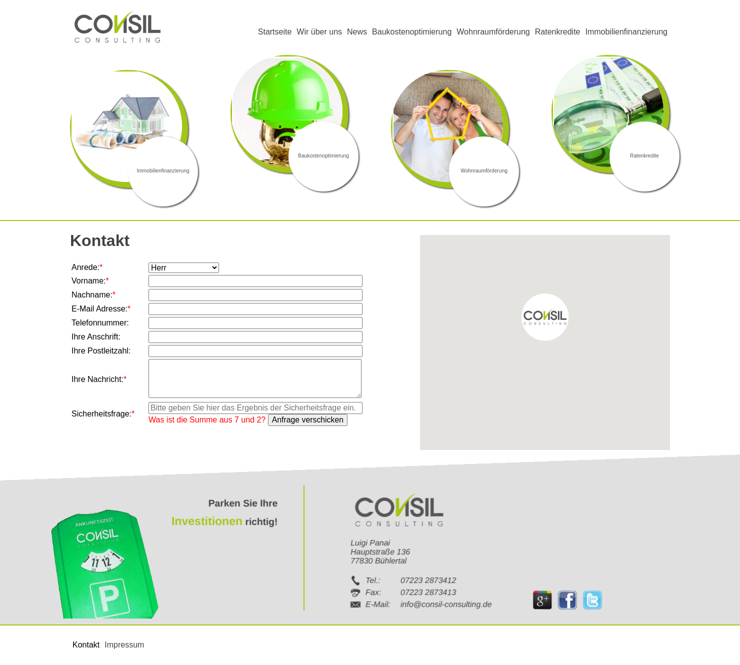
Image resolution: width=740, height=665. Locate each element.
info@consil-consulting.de (446, 604)
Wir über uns (319, 32)
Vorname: (90, 280)
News (357, 32)
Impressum (124, 644)
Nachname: (94, 294)
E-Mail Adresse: (101, 308)
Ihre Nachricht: (99, 379)
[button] (545, 317)
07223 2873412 (428, 580)
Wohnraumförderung (493, 32)
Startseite (275, 32)
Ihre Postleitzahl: (101, 350)
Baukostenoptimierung (412, 32)
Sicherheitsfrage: (103, 414)
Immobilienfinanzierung (626, 32)
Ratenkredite (557, 32)
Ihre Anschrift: (96, 336)
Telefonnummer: (100, 322)
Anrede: (89, 267)
